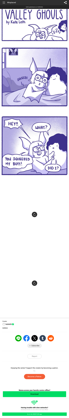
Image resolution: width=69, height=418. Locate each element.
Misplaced (11, 2)
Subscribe (35, 346)
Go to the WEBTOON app (34, 414)
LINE (18, 338)
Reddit (51, 338)
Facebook (26, 338)
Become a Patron (34, 377)
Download (34, 394)
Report (34, 356)
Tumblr (42, 338)
